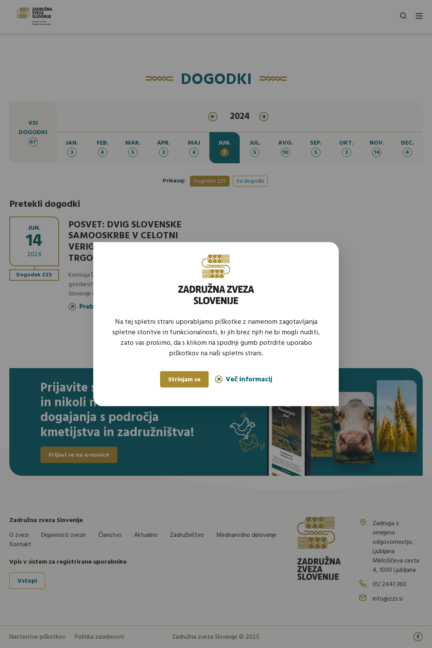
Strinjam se (184, 380)
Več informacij (243, 379)
